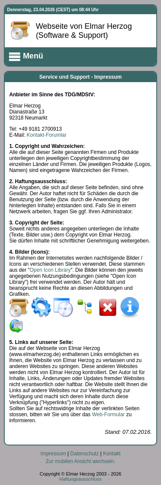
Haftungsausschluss (80, 479)
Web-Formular (108, 414)
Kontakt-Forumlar (47, 135)
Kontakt (112, 454)
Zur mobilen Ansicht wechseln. (80, 461)
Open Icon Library (50, 270)
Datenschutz (84, 454)
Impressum (53, 454)
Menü (26, 56)
